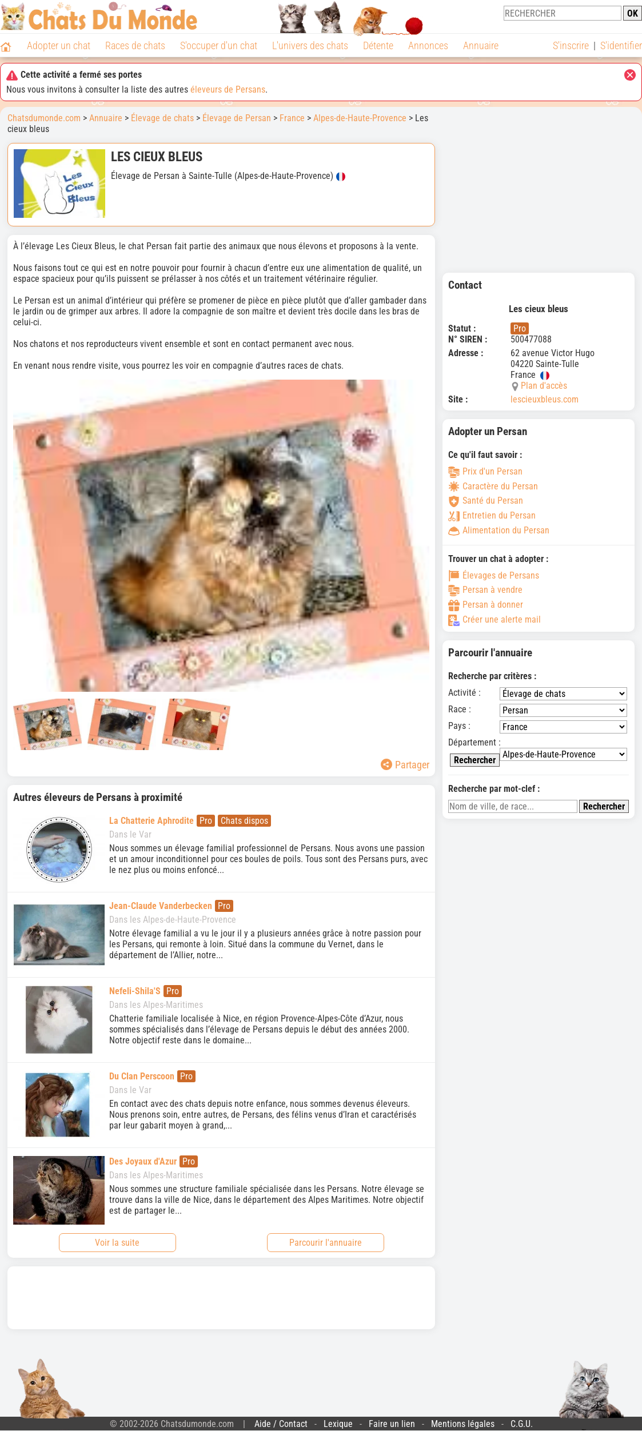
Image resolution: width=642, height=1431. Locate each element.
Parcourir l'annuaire (325, 1242)
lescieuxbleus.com (545, 399)
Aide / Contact (281, 1423)
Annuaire (481, 45)
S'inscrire (571, 45)
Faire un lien (392, 1423)
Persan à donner (485, 604)
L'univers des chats (310, 45)
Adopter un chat (58, 45)
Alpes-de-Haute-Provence (359, 118)
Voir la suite (117, 1242)
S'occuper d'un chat (218, 45)
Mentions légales (463, 1423)
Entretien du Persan (492, 515)
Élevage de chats (162, 118)
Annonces (428, 45)
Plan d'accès (544, 385)
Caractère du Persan (493, 486)
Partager (405, 765)
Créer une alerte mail (494, 619)
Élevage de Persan (236, 118)
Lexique (338, 1423)
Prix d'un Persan (485, 471)
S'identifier (621, 45)
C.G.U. (522, 1423)
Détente (378, 45)
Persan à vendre (485, 589)
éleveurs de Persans (227, 89)
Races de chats (135, 45)
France (292, 118)
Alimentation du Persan (498, 530)
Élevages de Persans (493, 575)
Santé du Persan (485, 500)
